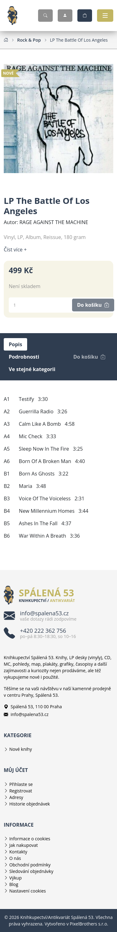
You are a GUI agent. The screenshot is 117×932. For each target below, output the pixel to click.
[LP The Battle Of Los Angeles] (79, 40)
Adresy (16, 797)
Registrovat (20, 791)
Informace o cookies (29, 839)
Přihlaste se (21, 784)
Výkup (15, 878)
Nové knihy (20, 749)
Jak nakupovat (23, 845)
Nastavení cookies (27, 891)
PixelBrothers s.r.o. (89, 924)
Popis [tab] (15, 344)
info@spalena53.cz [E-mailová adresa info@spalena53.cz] (26, 714)
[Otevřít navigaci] (105, 15)
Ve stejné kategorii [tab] (32, 369)
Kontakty (18, 852)
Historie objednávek (29, 804)
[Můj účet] (65, 15)
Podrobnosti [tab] (24, 356)
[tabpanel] (58, 467)
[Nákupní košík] (84, 15)
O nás (15, 858)
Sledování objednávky (31, 871)
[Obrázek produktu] (58, 118)
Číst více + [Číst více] (15, 249)
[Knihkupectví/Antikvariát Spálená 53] (14, 15)
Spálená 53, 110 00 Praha (33, 706)
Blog (13, 884)
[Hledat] (45, 15)
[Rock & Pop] (29, 40)
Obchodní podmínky (30, 865)
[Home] (6, 40)
